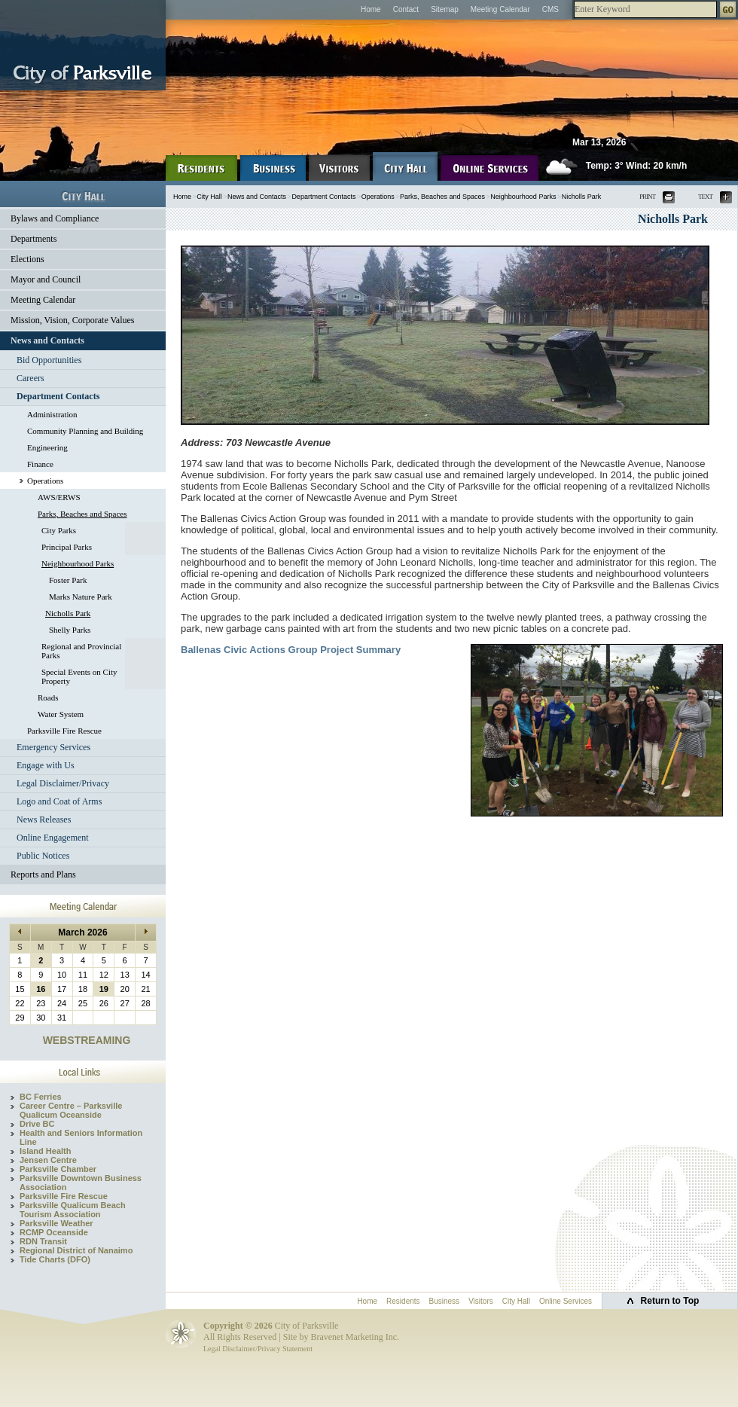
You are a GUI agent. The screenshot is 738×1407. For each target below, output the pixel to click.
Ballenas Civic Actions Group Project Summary (291, 649)
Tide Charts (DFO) (55, 1259)
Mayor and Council (46, 279)
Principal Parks (66, 546)
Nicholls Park (67, 613)
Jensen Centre (48, 1159)
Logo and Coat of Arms (59, 801)
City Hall (209, 196)
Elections (27, 259)
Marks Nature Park (80, 596)
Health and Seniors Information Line (81, 1137)
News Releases (44, 819)
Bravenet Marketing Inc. (354, 1337)
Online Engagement (53, 837)
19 (103, 988)
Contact (406, 9)
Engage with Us (46, 765)
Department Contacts (58, 396)
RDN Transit (43, 1241)
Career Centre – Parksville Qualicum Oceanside (71, 1110)
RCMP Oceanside (54, 1232)
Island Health (45, 1150)
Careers (30, 378)
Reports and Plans (43, 874)
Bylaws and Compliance (55, 218)
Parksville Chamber (58, 1169)
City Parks (58, 530)
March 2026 (82, 932)
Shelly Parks (69, 629)
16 (40, 988)
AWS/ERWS (59, 497)
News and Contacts (47, 340)
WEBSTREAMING (87, 1040)
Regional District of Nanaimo (76, 1250)
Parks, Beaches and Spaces (82, 513)
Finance (40, 463)
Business (444, 1301)
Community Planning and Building (85, 430)
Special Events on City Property (79, 676)
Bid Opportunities (49, 360)
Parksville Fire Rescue (64, 730)
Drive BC (37, 1123)
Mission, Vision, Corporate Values (73, 320)
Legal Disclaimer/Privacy (63, 783)
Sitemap (445, 9)
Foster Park (68, 579)
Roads (48, 697)
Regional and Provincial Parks (81, 651)
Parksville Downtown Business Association (81, 1183)
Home (371, 9)
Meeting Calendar (500, 9)
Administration (52, 414)
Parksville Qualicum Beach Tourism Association (73, 1210)
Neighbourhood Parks (77, 563)
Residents (402, 1301)
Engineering (47, 447)
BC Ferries (41, 1096)
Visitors (480, 1301)
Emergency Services (53, 747)
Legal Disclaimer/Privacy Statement (258, 1348)
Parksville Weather (56, 1223)
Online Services (565, 1301)
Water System (61, 714)
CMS (550, 9)
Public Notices (43, 855)
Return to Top (670, 1301)
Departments (33, 238)
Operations (45, 480)
